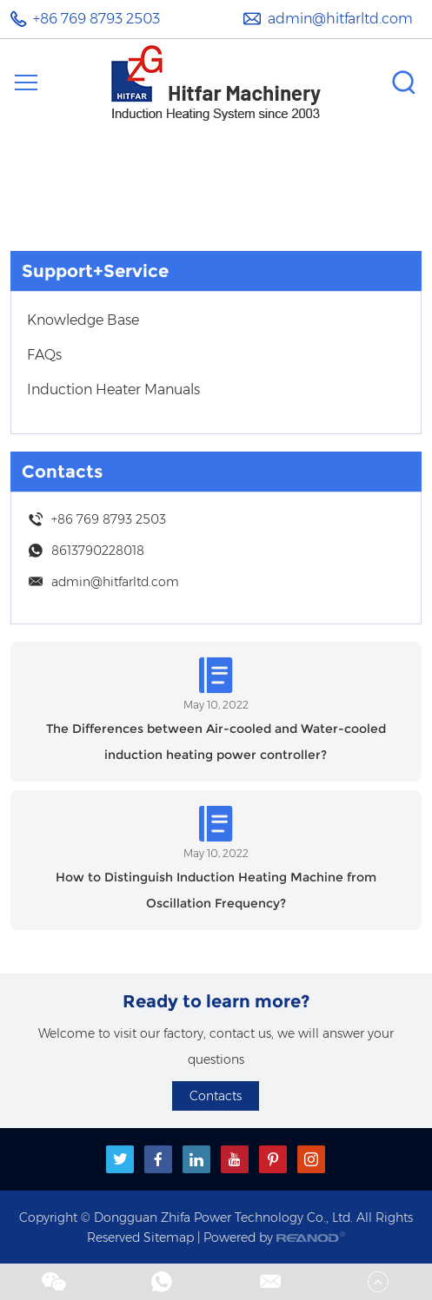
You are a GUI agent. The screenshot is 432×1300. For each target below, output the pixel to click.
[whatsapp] (161, 1286)
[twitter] (120, 1159)
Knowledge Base (83, 320)
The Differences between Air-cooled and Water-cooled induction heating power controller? (216, 741)
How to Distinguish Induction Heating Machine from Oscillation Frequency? (216, 890)
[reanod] (310, 1237)
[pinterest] (273, 1159)
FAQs (44, 354)
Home (171, 177)
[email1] (270, 1286)
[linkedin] (196, 1159)
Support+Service (236, 177)
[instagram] (311, 1159)
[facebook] (158, 1159)
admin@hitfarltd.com (340, 18)
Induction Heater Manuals (113, 389)
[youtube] (235, 1159)
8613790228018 (97, 550)
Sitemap (168, 1237)
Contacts (62, 471)
